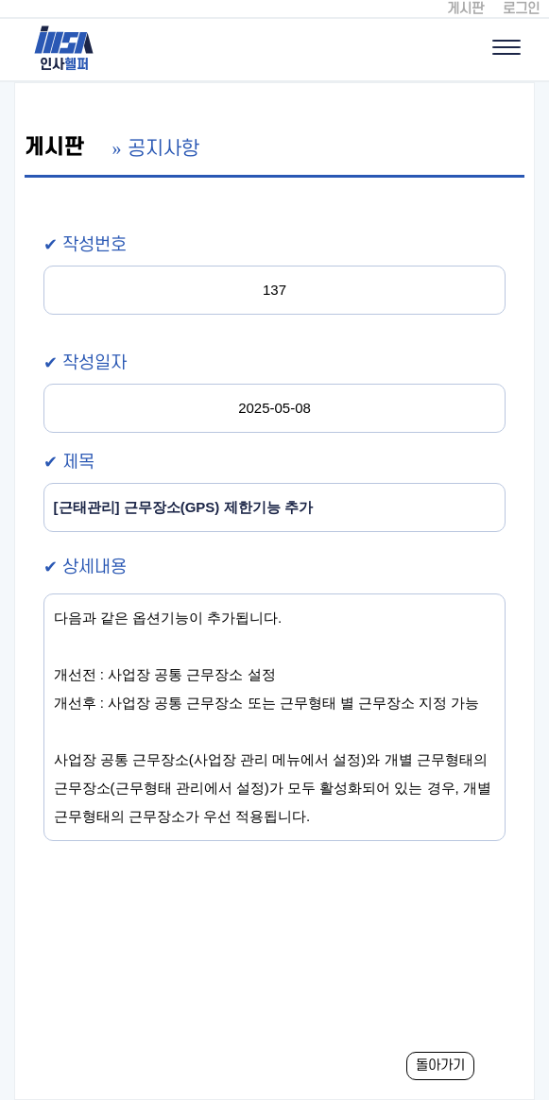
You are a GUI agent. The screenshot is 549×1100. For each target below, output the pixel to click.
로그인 (521, 9)
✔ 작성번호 (85, 245)
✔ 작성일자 (85, 363)
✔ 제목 (68, 463)
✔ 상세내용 (85, 567)
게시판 (465, 9)
